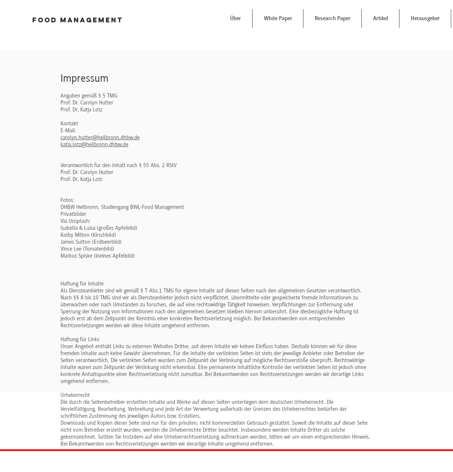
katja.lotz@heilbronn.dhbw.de (94, 144)
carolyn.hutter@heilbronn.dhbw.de (100, 137)
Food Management (77, 20)
